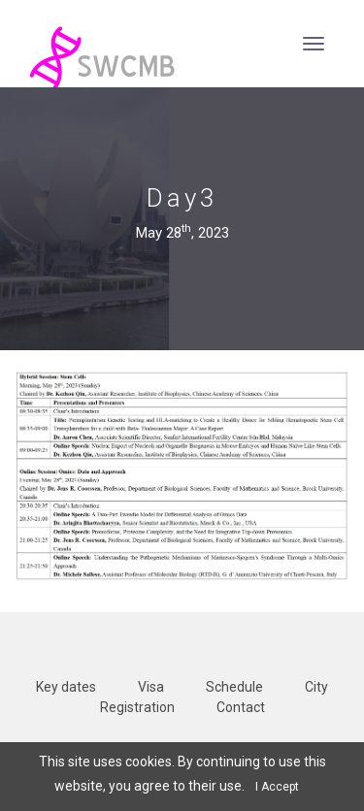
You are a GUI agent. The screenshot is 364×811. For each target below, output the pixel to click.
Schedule (234, 687)
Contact (240, 707)
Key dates (66, 687)
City (316, 687)
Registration (137, 707)
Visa (151, 687)
